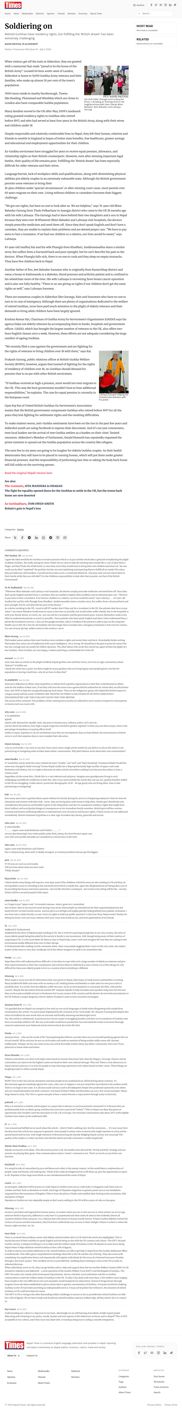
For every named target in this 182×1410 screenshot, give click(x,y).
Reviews (71, 13)
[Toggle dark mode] (176, 13)
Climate (61, 13)
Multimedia (27, 13)
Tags (121, 1381)
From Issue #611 (32, 49)
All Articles (159, 1381)
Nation (20, 529)
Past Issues (159, 1376)
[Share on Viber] (58, 538)
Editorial (40, 13)
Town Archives (161, 1387)
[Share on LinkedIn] (36, 538)
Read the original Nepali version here (28, 473)
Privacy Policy (154, 1404)
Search (157, 1392)
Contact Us (32, 1355)
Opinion (50, 13)
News (16, 13)
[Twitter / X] (156, 5)
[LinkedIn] (170, 5)
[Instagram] (165, 5)
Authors (123, 1387)
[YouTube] (161, 5)
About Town (96, 13)
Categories (124, 1376)
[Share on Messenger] (29, 538)
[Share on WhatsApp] (44, 538)
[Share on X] (15, 538)
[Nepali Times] (14, 1345)
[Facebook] (151, 5)
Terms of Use (170, 1404)
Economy (82, 13)
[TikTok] (175, 5)
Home (8, 13)
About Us (13, 1355)
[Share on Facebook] (22, 538)
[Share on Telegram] (51, 538)
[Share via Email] (65, 538)
